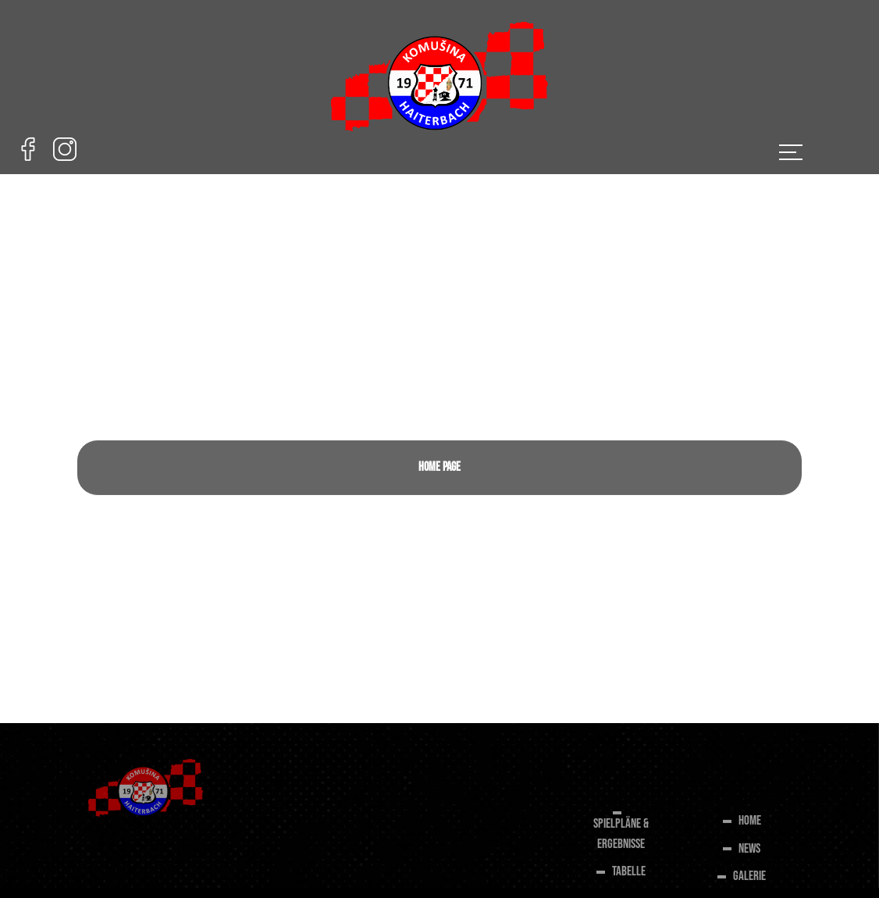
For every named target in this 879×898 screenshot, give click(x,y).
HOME (749, 824)
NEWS (749, 851)
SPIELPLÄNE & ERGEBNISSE (621, 837)
